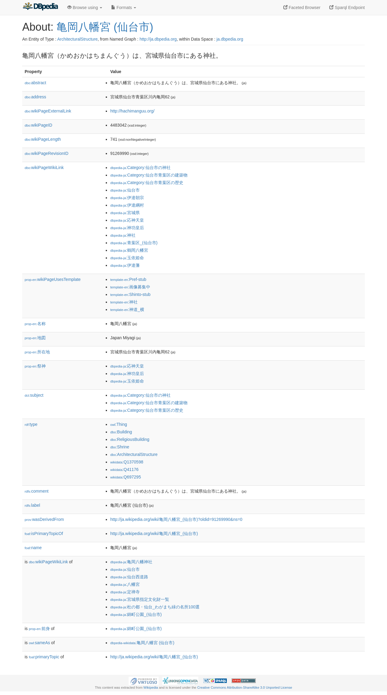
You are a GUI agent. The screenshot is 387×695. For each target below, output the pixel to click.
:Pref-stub (128, 279)
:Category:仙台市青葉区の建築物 (148, 175)
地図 (35, 337)
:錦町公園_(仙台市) (136, 614)
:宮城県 (125, 212)
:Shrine (119, 446)
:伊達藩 (125, 265)
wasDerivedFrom (44, 519)
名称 (35, 323)
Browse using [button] (84, 7)
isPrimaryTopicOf (44, 533)
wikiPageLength (43, 139)
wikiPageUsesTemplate (53, 279)
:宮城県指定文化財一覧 (139, 599)
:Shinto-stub (130, 294)
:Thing (118, 424)
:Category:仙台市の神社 (140, 167)
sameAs (39, 642)
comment (36, 491)
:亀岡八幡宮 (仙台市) (142, 642)
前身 (39, 628)
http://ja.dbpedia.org (158, 39)
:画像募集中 (130, 286)
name (33, 547)
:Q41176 (124, 469)
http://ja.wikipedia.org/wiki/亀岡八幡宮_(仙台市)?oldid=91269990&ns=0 (176, 519)
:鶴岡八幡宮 (129, 250)
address (35, 96)
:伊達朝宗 (127, 197)
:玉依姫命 (127, 257)
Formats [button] (123, 7)
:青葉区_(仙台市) (133, 242)
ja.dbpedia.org (229, 39)
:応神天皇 (127, 220)
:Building (121, 431)
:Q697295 (125, 477)
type (31, 424)
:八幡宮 (125, 584)
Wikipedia (150, 687)
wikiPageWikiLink (44, 167)
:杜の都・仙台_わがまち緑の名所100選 (155, 606)
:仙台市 (125, 190)
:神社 (123, 235)
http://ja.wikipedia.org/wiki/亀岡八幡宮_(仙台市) (154, 533)
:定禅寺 (125, 591)
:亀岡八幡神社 (131, 561)
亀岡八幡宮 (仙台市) (104, 27)
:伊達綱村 (127, 205)
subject (34, 395)
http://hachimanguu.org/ (132, 111)
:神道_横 (127, 309)
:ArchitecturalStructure (133, 454)
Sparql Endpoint (347, 7)
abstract (35, 82)
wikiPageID (38, 125)
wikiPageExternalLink (48, 111)
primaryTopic (44, 656)
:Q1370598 (126, 462)
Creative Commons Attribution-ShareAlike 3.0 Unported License (244, 687)
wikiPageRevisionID (47, 153)
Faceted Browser (302, 7)
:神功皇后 (127, 227)
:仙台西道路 (129, 576)
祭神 (35, 366)
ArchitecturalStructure (77, 39)
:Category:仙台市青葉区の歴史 (146, 182)
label (32, 505)
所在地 (37, 351)
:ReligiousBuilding (129, 439)
